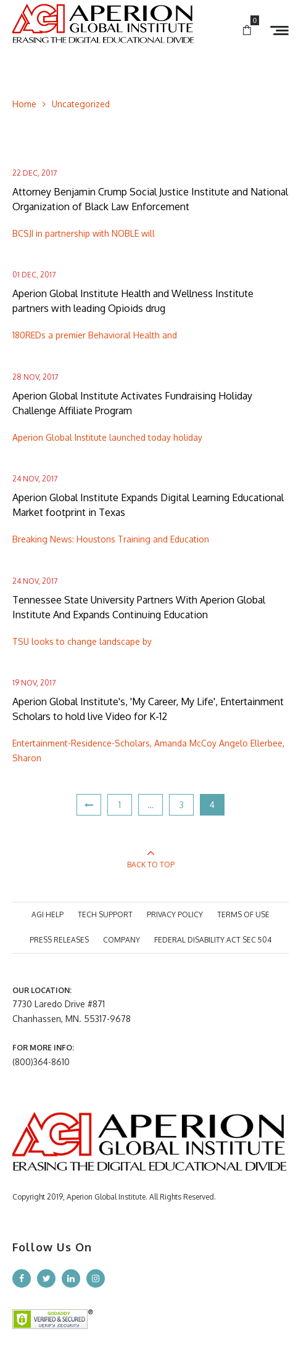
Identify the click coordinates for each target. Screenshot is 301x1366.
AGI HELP (47, 914)
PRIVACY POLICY (175, 914)
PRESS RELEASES (59, 939)
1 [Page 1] (119, 805)
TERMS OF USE (243, 914)
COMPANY (121, 939)
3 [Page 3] (181, 805)
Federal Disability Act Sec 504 (212, 939)
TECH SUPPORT (105, 914)
